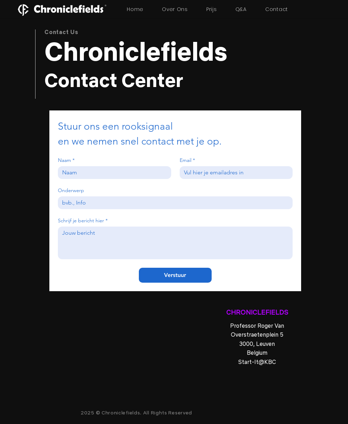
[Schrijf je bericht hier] (175, 242)
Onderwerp (71, 190)
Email (187, 160)
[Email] (234, 172)
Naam (66, 160)
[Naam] (112, 172)
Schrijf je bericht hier (83, 221)
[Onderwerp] (173, 202)
